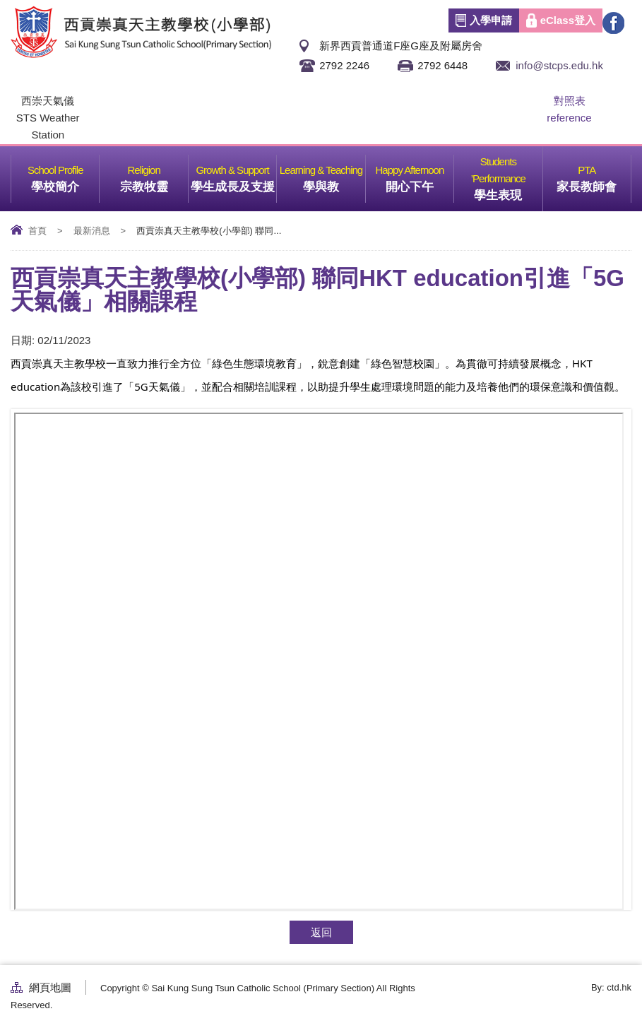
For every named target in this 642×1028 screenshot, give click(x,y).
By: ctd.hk (611, 987)
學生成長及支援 (234, 174)
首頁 (37, 230)
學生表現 (508, 174)
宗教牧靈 (154, 174)
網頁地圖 (50, 987)
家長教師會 (594, 174)
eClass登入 (567, 20)
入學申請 (491, 20)
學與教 (334, 174)
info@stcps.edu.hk (559, 65)
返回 (321, 932)
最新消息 (91, 230)
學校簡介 (65, 174)
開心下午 (419, 174)
